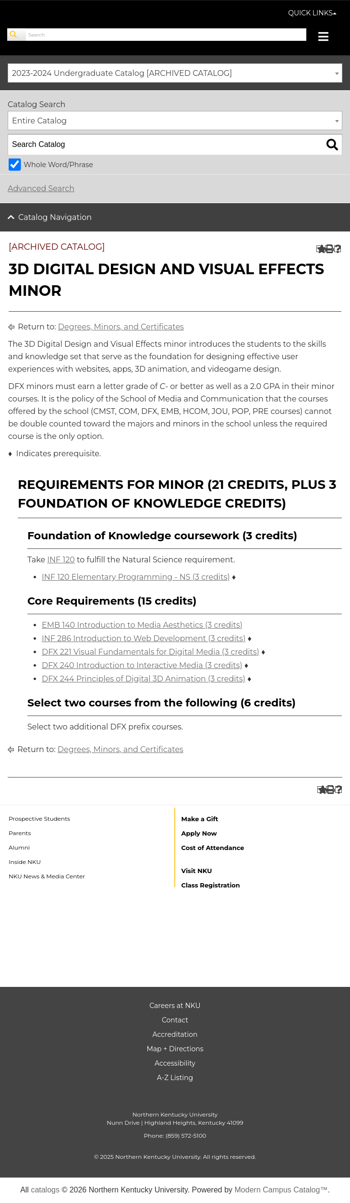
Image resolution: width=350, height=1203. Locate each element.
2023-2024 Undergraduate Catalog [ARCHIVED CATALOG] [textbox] (122, 73)
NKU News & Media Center (47, 876)
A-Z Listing (175, 1077)
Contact (175, 1020)
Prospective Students (39, 818)
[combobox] (175, 73)
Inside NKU (25, 861)
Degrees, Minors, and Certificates (121, 326)
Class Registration (210, 885)
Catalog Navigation (55, 217)
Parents (20, 833)
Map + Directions (174, 1049)
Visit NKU (196, 871)
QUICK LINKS (312, 13)
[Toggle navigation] (328, 37)
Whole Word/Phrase (58, 164)
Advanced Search (41, 188)
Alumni (19, 847)
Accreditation (175, 1034)
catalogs (45, 1190)
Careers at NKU (174, 1005)
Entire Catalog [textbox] (39, 120)
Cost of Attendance (212, 847)
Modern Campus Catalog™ (281, 1190)
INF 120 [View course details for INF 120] (61, 559)
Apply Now (199, 833)
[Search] (16, 34)
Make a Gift (199, 819)
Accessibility (175, 1063)
